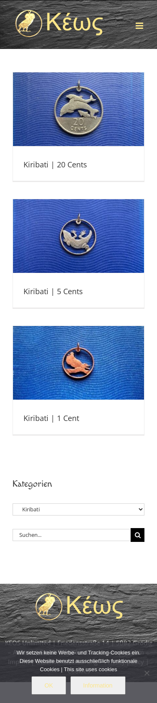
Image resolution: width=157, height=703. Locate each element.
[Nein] (146, 673)
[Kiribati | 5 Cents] (78, 236)
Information (98, 685)
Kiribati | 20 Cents (55, 164)
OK (48, 685)
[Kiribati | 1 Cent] (78, 363)
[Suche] (137, 535)
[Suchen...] (72, 535)
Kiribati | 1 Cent (51, 418)
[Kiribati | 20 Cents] (78, 109)
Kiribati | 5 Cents (53, 291)
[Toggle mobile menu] (140, 25)
